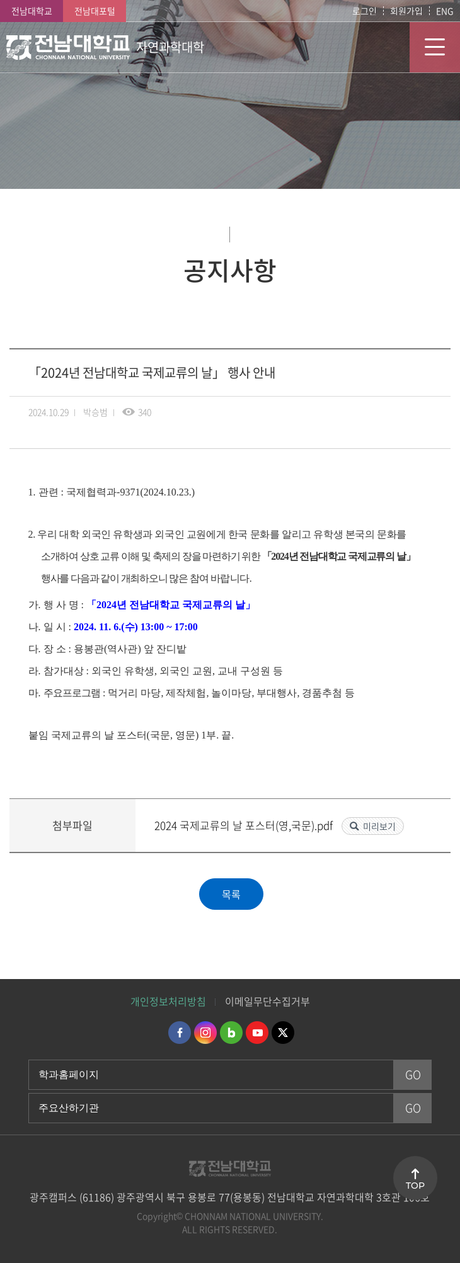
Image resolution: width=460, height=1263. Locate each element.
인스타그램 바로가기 (205, 1032)
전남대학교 (31, 10)
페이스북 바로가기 (179, 1032)
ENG (445, 10)
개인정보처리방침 (168, 1001)
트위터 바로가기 (283, 1032)
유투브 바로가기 (257, 1032)
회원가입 (406, 10)
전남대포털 (94, 10)
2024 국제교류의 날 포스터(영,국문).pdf (244, 825)
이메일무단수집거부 (267, 1001)
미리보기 (379, 826)
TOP (415, 1185)
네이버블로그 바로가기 (231, 1032)
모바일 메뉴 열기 (435, 47)
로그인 (364, 10)
